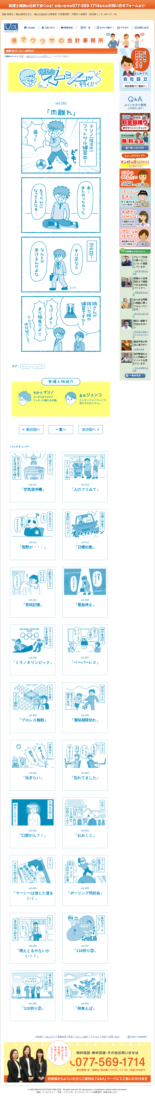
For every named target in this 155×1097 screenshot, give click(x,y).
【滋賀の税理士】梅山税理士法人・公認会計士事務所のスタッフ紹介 (104, 27)
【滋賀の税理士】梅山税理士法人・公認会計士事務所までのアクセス (123, 27)
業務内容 (62, 1036)
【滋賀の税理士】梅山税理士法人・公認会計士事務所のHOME (29, 27)
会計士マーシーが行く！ (38, 56)
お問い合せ (114, 1036)
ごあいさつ (50, 1036)
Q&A (103, 1036)
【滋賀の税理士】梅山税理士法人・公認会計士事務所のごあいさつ (48, 27)
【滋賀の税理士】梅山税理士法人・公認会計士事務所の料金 (85, 27)
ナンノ (25, 366)
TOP (21, 56)
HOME (38, 1036)
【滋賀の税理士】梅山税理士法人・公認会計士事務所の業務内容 (67, 27)
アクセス (94, 1036)
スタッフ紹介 (81, 1036)
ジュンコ (38, 366)
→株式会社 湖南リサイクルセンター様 (140, 334)
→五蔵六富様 (138, 349)
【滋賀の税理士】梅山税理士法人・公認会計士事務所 (11, 28)
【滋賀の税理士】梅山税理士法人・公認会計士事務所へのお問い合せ (141, 27)
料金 (70, 1036)
